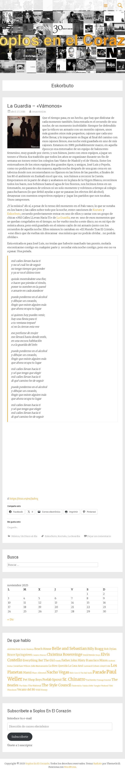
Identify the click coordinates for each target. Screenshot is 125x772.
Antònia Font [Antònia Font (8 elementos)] (13, 649)
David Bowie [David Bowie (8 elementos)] (89, 655)
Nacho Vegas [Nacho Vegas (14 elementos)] (58, 672)
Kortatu (97, 209)
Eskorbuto (14, 213)
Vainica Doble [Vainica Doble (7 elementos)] (87, 686)
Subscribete (20, 737)
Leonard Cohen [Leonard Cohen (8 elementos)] (91, 666)
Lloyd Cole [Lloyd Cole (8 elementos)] (105, 666)
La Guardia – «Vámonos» (34, 106)
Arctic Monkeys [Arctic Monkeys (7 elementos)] (27, 649)
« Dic (10, 619)
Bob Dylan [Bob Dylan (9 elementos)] (110, 648)
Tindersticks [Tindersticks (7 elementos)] (76, 686)
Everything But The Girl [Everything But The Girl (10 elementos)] (39, 660)
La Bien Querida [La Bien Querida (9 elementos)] (58, 665)
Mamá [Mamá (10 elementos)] (27, 672)
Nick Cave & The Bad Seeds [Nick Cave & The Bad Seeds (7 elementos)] (81, 673)
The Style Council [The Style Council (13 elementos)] (56, 685)
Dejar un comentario (99, 536)
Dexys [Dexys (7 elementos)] (98, 655)
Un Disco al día (29, 536)
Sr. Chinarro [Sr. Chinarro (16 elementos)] (73, 679)
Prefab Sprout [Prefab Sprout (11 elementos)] (52, 679)
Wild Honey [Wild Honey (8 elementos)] (41, 689)
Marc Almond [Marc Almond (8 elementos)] (39, 672)
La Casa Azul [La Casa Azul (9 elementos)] (75, 665)
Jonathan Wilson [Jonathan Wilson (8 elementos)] (22, 666)
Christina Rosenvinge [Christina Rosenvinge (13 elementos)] (64, 654)
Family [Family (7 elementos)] (58, 661)
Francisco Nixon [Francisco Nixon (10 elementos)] (97, 660)
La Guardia (63, 217)
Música (15, 536)
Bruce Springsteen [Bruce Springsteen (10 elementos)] (19, 654)
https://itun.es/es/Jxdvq (24, 498)
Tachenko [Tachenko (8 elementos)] (91, 680)
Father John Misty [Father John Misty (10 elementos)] (73, 660)
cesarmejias (39, 111)
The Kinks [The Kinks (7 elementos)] (23, 686)
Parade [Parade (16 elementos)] (99, 672)
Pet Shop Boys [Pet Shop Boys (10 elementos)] (32, 679)
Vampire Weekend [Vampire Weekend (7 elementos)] (101, 686)
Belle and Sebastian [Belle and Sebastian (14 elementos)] (69, 648)
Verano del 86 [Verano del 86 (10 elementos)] (26, 689)
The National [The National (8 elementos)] (34, 685)
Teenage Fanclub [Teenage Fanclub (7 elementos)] (104, 680)
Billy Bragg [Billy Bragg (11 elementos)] (95, 649)
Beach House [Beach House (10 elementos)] (42, 649)
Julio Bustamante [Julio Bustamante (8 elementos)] (39, 666)
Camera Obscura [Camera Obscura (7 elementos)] (39, 655)
